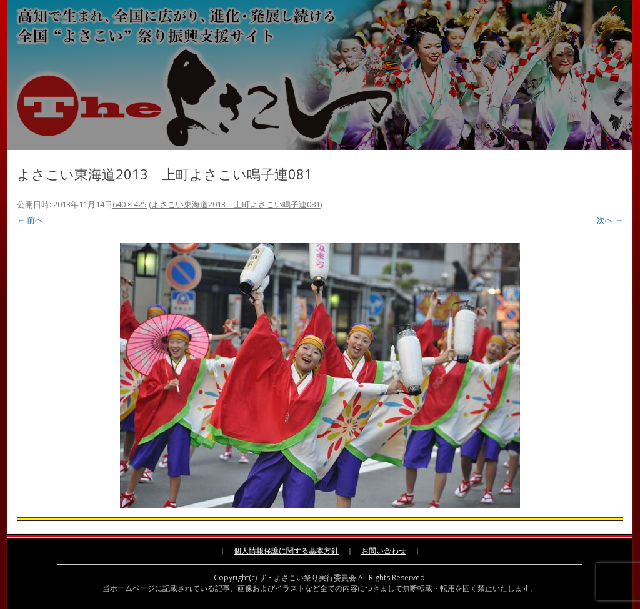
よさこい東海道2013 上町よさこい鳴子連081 (235, 204)
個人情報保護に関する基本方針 (286, 550)
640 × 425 (129, 204)
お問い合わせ (383, 550)
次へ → (610, 219)
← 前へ (30, 219)
